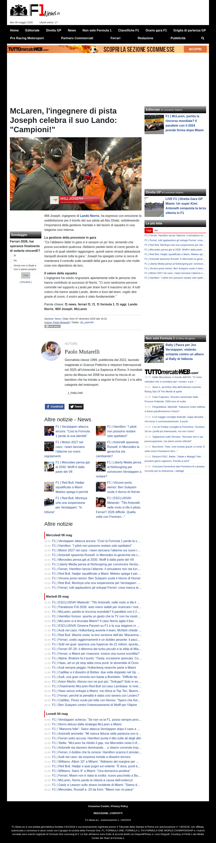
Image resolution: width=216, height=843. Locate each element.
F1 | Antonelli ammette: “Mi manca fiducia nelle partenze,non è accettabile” (103, 733)
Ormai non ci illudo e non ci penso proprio (25, 267)
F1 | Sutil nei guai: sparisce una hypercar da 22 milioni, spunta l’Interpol (101, 644)
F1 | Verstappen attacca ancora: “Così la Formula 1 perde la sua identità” (73, 431)
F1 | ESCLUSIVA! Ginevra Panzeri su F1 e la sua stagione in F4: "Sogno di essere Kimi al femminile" (121, 625)
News (58, 318)
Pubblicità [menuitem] (178, 38)
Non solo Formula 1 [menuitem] (97, 30)
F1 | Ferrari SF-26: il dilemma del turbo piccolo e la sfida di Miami (97, 649)
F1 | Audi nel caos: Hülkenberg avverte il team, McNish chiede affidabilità (102, 630)
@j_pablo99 (87, 322)
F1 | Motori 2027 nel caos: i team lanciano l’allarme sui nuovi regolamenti (102, 550)
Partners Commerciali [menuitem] (77, 38)
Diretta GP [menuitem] (53, 30)
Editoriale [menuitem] (32, 30)
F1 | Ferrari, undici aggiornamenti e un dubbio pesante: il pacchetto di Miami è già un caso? (115, 639)
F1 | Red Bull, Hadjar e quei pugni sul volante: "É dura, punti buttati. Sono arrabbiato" (110, 766)
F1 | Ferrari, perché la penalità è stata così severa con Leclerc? (95, 695)
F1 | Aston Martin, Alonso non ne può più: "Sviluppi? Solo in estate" (98, 681)
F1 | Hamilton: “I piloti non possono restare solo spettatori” (122, 431)
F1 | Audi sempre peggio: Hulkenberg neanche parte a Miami (94, 667)
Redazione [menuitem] (145, 38)
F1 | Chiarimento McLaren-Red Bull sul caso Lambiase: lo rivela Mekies (101, 686)
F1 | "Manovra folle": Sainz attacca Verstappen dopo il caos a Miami (98, 729)
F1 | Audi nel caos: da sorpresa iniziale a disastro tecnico (91, 757)
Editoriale (153, 109)
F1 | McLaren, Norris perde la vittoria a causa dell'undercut (92, 780)
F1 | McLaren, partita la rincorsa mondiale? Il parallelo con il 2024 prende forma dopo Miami (115, 611)
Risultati (25, 282)
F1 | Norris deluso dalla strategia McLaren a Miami (87, 724)
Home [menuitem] (14, 30)
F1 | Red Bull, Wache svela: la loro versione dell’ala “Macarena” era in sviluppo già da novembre (118, 635)
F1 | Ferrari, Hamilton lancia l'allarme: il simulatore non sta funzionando (101, 569)
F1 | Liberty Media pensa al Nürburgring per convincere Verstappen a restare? (106, 564)
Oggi (148, 230)
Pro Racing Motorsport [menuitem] (27, 38)
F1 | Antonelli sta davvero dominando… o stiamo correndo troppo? (98, 747)
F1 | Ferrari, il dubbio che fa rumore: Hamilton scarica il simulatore (97, 752)
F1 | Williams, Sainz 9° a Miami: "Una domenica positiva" (91, 771)
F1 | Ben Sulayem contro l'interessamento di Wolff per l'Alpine (94, 705)
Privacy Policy (119, 806)
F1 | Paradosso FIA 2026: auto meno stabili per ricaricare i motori (97, 607)
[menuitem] (203, 38)
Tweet (76, 406)
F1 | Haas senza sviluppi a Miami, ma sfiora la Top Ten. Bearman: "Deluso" (103, 691)
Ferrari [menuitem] (115, 38)
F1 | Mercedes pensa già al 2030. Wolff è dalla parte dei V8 (73, 467)
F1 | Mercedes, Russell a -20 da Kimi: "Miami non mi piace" (93, 789)
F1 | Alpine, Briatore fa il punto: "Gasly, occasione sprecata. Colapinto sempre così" (109, 658)
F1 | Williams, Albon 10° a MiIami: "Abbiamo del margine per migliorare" (101, 761)
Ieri (156, 230)
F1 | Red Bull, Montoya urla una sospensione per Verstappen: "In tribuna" (102, 583)
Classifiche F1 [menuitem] (128, 30)
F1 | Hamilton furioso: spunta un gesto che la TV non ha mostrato (97, 616)
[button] (25, 275)
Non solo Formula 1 (160, 338)
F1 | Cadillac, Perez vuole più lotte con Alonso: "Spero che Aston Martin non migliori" (110, 700)
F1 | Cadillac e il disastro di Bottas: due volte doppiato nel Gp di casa (99, 672)
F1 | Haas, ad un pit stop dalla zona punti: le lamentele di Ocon (95, 663)
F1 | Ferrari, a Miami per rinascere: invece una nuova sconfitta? (95, 653)
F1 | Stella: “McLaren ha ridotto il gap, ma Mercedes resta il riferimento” (101, 743)
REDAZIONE (101, 813)
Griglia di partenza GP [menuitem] (189, 30)
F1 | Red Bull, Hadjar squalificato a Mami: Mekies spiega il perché (72, 487)
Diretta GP (153, 192)
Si (15, 255)
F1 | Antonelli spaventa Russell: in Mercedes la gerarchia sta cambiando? (102, 555)
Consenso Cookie (98, 806)
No (15, 260)
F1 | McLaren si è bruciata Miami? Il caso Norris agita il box (93, 621)
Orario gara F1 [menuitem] (156, 30)
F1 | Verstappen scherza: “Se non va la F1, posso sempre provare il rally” (102, 719)
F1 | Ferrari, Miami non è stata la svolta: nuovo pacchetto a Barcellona (100, 775)
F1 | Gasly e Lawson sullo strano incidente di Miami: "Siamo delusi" (98, 785)
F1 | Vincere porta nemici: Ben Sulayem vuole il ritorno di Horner (123, 487)
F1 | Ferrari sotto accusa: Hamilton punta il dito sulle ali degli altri (96, 738)
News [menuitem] (72, 30)
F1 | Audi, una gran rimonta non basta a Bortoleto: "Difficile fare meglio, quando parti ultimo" (115, 677)
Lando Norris (89, 215)
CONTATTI (116, 813)
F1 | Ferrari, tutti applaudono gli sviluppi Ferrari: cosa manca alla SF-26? (102, 587)
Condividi (54, 406)
